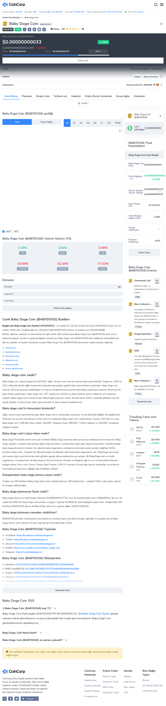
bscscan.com (12, 364)
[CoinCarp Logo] (14, 4)
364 (34, 12)
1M (81, 123)
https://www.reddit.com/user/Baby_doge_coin (36, 547)
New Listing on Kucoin (143, 380)
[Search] (156, 5)
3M (88, 123)
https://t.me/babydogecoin (29, 552)
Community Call (140, 280)
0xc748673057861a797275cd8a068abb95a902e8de (52, 568)
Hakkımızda (90, 680)
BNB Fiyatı (108, 687)
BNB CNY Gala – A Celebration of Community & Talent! (146, 289)
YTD (109, 123)
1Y (102, 123)
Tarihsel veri (60, 96)
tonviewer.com (12, 352)
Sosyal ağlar (123, 96)
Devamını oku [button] (62, 590)
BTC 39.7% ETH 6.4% (112, 12)
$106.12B (79, 12)
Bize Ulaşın (129, 687)
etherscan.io (11, 360)
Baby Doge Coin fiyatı (95, 613)
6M (95, 123)
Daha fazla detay (62, 308)
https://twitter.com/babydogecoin (31, 539)
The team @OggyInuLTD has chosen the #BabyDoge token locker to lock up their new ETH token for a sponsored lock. (147, 362)
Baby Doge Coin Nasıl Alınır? (22, 632)
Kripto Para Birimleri (11, 17)
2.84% (103, 42)
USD (8, 231)
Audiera (140, 452)
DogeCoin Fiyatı (111, 692)
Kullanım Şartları (92, 685)
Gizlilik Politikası (92, 691)
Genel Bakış (11, 96)
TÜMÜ (117, 123)
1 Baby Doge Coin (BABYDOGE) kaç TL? (29, 608)
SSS (126, 692)
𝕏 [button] (24, 29)
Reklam (127, 676)
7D (74, 123)
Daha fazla (83, 60)
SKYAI (139, 427)
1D (67, 123)
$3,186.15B (57, 12)
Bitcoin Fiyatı (109, 676)
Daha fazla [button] (144, 252)
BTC (17, 231)
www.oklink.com (14, 368)
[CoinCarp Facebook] (10, 699)
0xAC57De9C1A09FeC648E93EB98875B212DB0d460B (45, 564)
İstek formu (130, 681)
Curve (139, 477)
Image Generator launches (145, 333)
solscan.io (10, 347)
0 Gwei (141, 12)
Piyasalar (27, 96)
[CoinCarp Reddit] (16, 699)
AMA (134, 350)
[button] (29, 29)
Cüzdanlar (139, 96)
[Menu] (162, 5)
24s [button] (98, 51)
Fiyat (17, 122)
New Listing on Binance (144, 304)
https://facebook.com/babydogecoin (34, 535)
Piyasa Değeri (47, 122)
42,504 (19, 12)
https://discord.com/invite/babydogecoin (34, 543)
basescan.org (12, 356)
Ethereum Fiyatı (111, 681)
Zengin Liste (43, 96)
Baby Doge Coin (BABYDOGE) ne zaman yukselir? (34, 640)
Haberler (76, 96)
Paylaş (82, 103)
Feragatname (90, 696)
